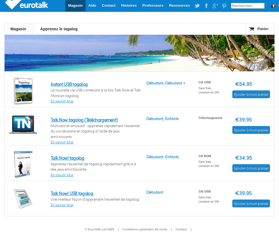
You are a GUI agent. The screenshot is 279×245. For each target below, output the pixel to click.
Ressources (179, 5)
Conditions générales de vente (144, 229)
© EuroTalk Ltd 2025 (99, 229)
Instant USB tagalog (69, 84)
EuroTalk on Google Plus (215, 6)
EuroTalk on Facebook (206, 6)
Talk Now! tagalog (67, 158)
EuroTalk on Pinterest (224, 6)
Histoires (129, 5)
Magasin (75, 5)
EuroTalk (27, 5)
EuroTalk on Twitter (197, 6)
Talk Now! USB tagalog (72, 193)
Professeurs (152, 5)
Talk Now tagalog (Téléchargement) (84, 120)
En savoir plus (62, 101)
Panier (263, 29)
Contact (108, 5)
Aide (92, 5)
